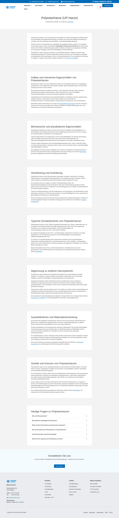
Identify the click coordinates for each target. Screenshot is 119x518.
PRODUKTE (28, 5)
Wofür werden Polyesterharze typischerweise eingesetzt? (48, 425)
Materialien (51, 5)
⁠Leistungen (39, 5)
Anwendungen (75, 5)
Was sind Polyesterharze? (39, 416)
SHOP (26, 9)
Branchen (63, 5)
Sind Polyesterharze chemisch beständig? (44, 434)
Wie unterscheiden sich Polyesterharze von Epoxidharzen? (49, 429)
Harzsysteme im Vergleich (38, 297)
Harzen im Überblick (72, 58)
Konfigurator (88, 5)
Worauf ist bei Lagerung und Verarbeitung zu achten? (47, 438)
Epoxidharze (82, 151)
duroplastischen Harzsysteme (67, 103)
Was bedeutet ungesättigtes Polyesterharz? (44, 420)
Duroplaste (70, 21)
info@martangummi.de (14, 497)
